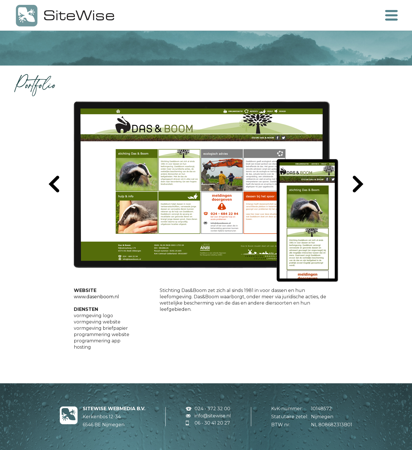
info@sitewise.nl (213, 416)
